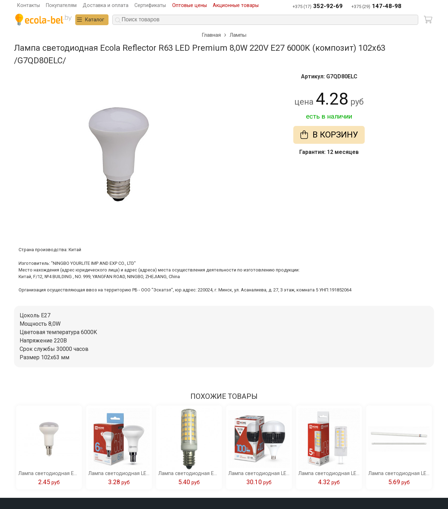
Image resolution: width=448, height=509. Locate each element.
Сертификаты (150, 5)
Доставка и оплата (105, 5)
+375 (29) (376, 6)
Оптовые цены (189, 5)
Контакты (28, 5)
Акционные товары (236, 5)
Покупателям (61, 5)
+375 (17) (318, 6)
